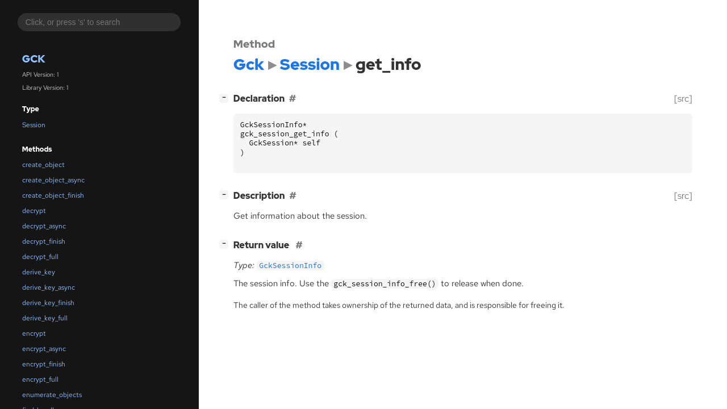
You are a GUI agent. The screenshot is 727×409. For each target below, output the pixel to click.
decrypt (34, 210)
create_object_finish (53, 195)
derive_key (38, 272)
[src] (683, 99)
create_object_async (53, 180)
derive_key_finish (48, 302)
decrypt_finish (43, 241)
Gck (33, 59)
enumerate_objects (52, 394)
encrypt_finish (43, 364)
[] (226, 97)
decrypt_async (44, 226)
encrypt (34, 333)
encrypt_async (44, 348)
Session (33, 125)
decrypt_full (40, 256)
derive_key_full (45, 318)
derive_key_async (48, 287)
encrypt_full (40, 379)
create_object (43, 164)
